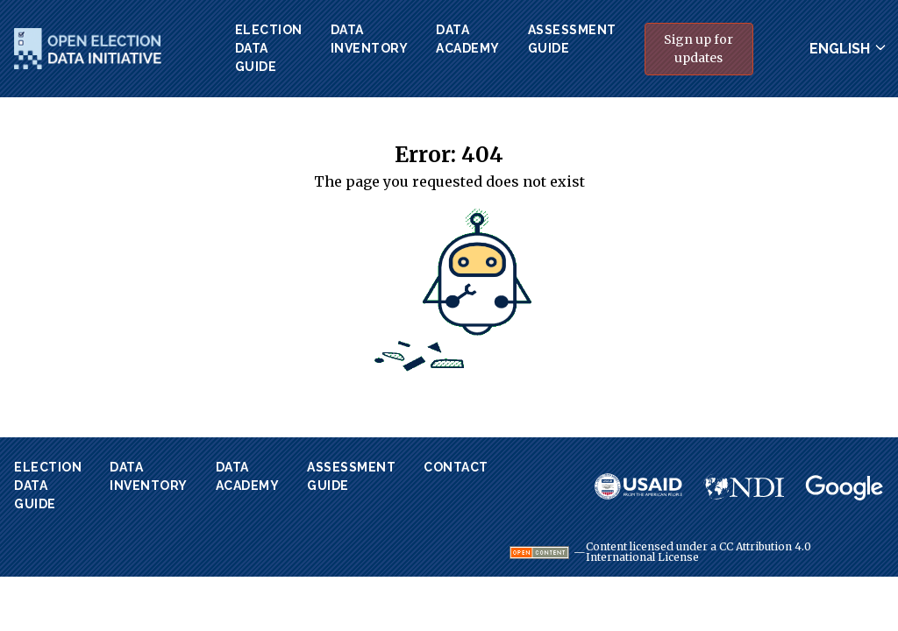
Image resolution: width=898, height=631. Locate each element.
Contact (456, 467)
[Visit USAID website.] (638, 486)
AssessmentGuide (572, 39)
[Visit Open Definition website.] (540, 552)
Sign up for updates (698, 49)
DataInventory (370, 39)
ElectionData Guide (269, 48)
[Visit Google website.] (844, 488)
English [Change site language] (839, 48)
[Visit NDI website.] (743, 486)
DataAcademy (468, 39)
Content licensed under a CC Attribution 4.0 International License (698, 552)
